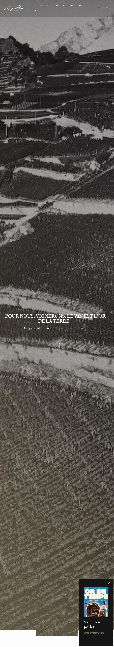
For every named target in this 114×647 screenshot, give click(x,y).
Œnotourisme (59, 5)
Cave (41, 5)
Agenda (70, 5)
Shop (34, 5)
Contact (35, 11)
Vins (48, 5)
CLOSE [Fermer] (108, 583)
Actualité (80, 5)
